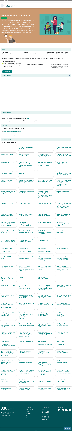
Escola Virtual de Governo (11, 5)
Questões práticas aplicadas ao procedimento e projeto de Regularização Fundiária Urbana (8, 241)
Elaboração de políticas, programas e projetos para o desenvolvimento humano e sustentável (45, 287)
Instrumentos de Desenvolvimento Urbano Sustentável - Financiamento (44, 259)
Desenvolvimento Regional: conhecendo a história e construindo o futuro (45, 164)
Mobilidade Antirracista (25, 203)
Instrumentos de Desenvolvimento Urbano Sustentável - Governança (44, 250)
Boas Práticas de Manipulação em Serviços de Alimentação (26, 381)
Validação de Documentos (45, 417)
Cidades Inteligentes (61, 276)
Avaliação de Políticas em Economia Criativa (25, 215)
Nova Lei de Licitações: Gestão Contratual (25, 352)
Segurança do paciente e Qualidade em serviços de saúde (44, 325)
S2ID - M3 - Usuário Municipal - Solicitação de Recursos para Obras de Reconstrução (7, 353)
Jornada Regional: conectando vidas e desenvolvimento (24, 156)
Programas (4, 125)
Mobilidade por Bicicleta (7, 154)
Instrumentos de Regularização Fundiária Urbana (62, 224)
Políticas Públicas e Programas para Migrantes (63, 304)
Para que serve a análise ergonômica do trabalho (25, 361)
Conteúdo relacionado (7, 75)
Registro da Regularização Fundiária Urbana (8, 231)
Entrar (27, 118)
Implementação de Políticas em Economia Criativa (8, 172)
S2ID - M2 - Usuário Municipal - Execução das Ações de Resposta (44, 296)
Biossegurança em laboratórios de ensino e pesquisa (62, 353)
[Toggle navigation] (2, 5)
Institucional (29, 415)
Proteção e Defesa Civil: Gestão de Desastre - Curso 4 (63, 156)
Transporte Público (6, 146)
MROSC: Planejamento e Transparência (7, 380)
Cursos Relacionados (6, 139)
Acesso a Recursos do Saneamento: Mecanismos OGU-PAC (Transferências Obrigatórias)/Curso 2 (7, 305)
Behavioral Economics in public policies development (45, 380)
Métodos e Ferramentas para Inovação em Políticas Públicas (8, 325)
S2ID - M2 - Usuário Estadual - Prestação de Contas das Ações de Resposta (26, 372)
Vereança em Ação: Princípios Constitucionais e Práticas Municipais (45, 156)
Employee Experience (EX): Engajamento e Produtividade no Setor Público (26, 241)
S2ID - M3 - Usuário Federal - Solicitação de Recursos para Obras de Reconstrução (8, 372)
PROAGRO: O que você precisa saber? (62, 332)
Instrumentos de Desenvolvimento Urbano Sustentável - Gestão (25, 287)
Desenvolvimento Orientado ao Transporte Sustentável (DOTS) (63, 147)
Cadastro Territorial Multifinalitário (61, 163)
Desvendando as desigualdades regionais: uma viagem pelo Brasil (25, 224)
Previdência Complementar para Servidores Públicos (26, 342)
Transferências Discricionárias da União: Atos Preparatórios (62, 343)
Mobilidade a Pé (42, 146)
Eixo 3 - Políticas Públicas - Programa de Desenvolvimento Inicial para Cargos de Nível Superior (63, 206)
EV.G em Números (46, 414)
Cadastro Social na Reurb (44, 172)
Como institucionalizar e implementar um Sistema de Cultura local (8, 216)
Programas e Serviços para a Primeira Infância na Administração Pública (8, 224)
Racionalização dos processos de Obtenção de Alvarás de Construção (45, 333)
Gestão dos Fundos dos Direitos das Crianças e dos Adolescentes (45, 232)
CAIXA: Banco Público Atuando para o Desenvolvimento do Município (43, 278)
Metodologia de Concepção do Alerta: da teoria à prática (45, 268)
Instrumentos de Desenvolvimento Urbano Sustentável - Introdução (25, 250)
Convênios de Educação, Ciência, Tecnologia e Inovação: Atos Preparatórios (62, 315)
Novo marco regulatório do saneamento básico (26, 257)
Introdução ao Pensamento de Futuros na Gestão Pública (63, 325)
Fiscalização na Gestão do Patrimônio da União (45, 239)
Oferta (3, 49)
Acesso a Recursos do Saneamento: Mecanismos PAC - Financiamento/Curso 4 (63, 372)
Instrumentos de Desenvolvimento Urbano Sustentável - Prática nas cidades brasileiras (25, 334)
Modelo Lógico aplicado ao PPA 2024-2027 (63, 286)
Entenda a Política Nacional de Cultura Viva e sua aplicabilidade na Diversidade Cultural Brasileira (63, 183)
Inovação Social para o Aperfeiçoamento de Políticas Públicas (44, 314)
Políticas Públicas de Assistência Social (24, 389)
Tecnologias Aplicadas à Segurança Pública (7, 181)
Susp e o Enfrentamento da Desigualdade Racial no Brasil (45, 182)
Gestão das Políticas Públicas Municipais (12, 131)
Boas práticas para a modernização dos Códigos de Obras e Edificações (63, 173)
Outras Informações (6, 112)
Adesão (44, 409)
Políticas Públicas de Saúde (8, 285)
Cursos (28, 411)
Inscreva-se (7, 71)
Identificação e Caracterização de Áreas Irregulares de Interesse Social (25, 164)
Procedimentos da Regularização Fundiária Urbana (44, 216)
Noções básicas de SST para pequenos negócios (63, 389)
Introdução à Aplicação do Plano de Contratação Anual (45, 304)
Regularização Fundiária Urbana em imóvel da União (26, 231)
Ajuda (27, 417)
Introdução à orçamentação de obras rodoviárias (63, 361)
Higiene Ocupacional (61, 239)
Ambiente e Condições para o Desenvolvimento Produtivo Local (8, 333)
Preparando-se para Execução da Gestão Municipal (43, 353)
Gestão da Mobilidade (62, 248)
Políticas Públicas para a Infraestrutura (44, 223)
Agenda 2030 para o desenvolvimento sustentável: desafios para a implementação (26, 268)
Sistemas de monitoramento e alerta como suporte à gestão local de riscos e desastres (63, 259)
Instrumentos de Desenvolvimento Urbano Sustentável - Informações (45, 343)
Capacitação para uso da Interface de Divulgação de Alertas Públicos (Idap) (26, 296)
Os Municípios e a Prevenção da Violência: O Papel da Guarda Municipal (8, 193)
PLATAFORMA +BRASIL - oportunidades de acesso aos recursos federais (7, 250)
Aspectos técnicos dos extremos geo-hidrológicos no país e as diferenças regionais (63, 268)
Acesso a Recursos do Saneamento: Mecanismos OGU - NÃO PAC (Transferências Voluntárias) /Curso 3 (26, 315)
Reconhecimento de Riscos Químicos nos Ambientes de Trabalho (63, 296)
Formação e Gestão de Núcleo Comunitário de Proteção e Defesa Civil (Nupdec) (7, 278)
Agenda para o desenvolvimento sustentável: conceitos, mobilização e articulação (44, 362)
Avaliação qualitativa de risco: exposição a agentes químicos (26, 147)
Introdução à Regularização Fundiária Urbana (26, 192)
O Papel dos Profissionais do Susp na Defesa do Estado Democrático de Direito (26, 182)
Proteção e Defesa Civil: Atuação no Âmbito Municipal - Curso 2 (7, 362)
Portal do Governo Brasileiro (9, 0)
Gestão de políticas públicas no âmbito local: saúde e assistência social (8, 314)
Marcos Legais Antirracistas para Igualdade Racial (63, 215)
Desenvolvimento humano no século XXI (44, 389)
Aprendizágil (29, 409)
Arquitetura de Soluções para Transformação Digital (26, 324)
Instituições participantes (46, 412)
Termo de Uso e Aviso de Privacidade (47, 420)
